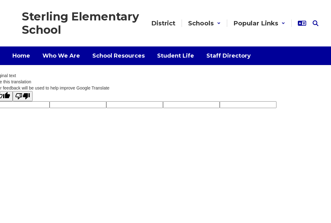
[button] (204, 23)
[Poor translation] (23, 96)
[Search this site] (315, 23)
